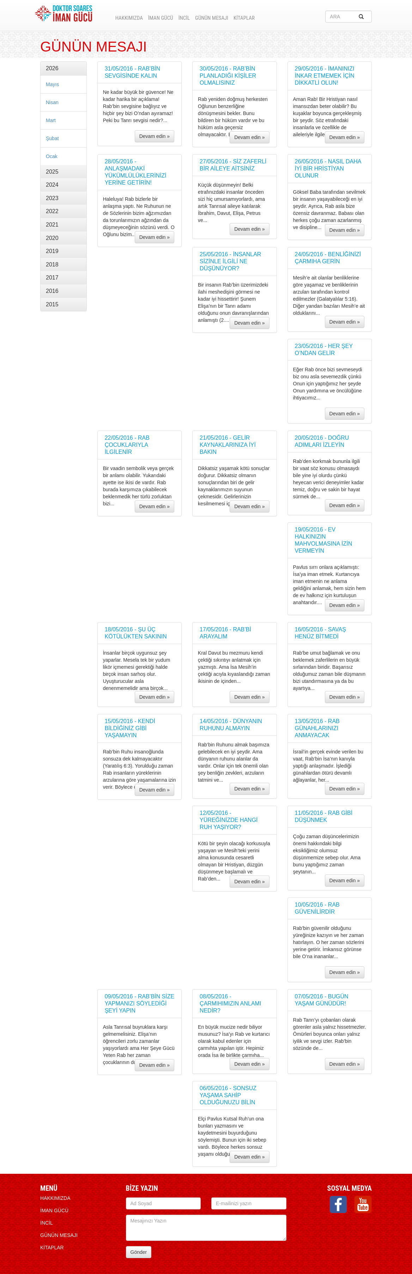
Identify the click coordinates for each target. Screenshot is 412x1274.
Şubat (52, 138)
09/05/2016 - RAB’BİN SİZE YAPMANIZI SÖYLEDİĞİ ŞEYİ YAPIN (139, 1003)
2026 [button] (52, 68)
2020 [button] (52, 238)
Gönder (139, 1252)
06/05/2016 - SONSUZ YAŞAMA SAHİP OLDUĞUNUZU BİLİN (228, 1095)
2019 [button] (52, 251)
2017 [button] (52, 278)
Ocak (51, 156)
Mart (51, 120)
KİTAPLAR (244, 18)
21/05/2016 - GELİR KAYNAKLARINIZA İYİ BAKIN (228, 445)
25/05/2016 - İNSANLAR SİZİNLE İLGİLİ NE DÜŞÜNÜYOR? (230, 261)
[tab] (63, 68)
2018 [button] (52, 265)
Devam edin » (154, 136)
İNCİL (184, 18)
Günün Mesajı (211, 18)
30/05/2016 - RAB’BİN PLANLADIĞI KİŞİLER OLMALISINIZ (228, 76)
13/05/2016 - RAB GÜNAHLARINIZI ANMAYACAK (317, 728)
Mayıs (52, 84)
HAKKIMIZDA (129, 18)
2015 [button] (52, 304)
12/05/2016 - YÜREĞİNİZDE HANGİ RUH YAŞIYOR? (229, 820)
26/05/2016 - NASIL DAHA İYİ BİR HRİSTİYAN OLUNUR (328, 168)
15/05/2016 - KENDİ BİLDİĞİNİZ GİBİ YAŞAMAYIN (130, 728)
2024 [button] (52, 185)
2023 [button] (52, 198)
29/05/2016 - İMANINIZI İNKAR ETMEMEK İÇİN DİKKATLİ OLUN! (325, 76)
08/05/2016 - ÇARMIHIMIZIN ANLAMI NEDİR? (230, 1003)
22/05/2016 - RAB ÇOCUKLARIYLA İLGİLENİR (127, 445)
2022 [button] (52, 211)
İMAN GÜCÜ (160, 18)
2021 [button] (52, 225)
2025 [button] (52, 172)
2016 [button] (52, 291)
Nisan (52, 102)
